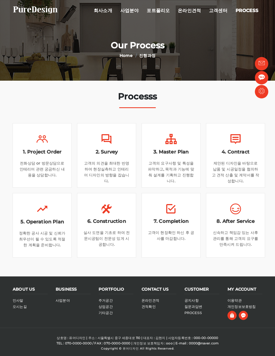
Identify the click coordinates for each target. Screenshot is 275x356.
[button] (232, 314)
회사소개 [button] (103, 10)
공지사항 (191, 300)
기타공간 (106, 313)
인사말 (18, 300)
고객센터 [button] (218, 10)
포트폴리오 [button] (158, 10)
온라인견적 (150, 300)
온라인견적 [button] (189, 10)
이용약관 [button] (234, 300)
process (247, 10)
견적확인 (149, 307)
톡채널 (262, 78)
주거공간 (106, 300)
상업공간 (106, 307)
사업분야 (129, 10)
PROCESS (193, 313)
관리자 (262, 92)
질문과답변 (193, 307)
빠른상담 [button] (262, 64)
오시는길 (20, 307)
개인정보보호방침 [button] (241, 307)
